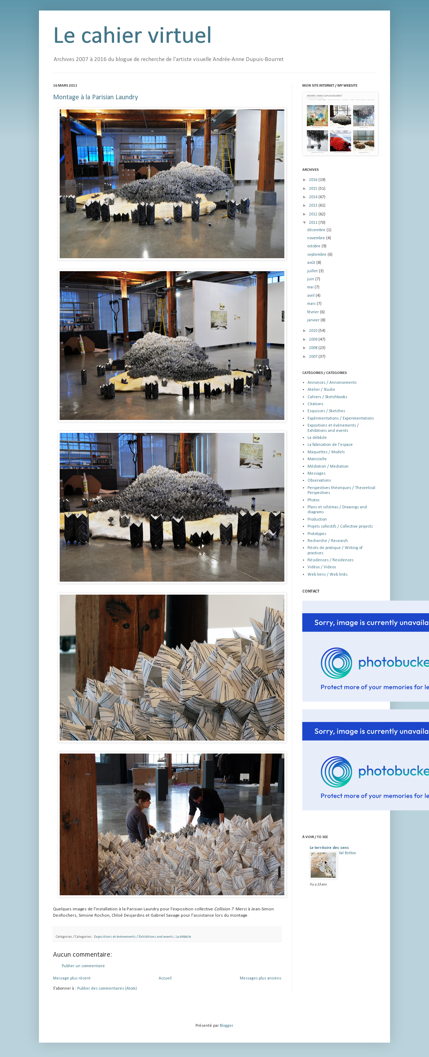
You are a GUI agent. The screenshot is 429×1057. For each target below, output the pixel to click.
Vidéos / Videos (322, 567)
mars (312, 304)
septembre (317, 255)
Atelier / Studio (321, 390)
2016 (313, 180)
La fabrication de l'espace (330, 445)
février (313, 312)
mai (311, 287)
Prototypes (317, 534)
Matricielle (317, 459)
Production (317, 519)
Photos (313, 500)
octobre (314, 246)
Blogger (226, 1026)
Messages (316, 473)
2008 (313, 348)
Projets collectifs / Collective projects (340, 526)
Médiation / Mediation (328, 466)
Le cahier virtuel (132, 36)
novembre (316, 238)
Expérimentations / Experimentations (341, 418)
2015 (313, 189)
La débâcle (183, 937)
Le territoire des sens (329, 848)
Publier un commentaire (83, 966)
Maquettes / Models (326, 452)
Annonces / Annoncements (332, 383)
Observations (319, 481)
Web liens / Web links (328, 575)
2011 (313, 223)
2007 (313, 357)
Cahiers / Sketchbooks (327, 397)
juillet (313, 271)
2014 (313, 197)
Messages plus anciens (260, 978)
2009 (313, 339)
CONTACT (310, 591)
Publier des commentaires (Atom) (107, 988)
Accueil (165, 978)
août (311, 263)
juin (311, 279)
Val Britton (347, 853)
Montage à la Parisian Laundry (95, 97)
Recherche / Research (328, 541)
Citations (315, 404)
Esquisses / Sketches (326, 411)
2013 (313, 205)
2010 (313, 331)
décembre (316, 230)
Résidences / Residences (331, 560)
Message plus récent (72, 978)
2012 (313, 214)
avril (311, 296)
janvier (314, 320)
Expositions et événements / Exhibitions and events (134, 937)
